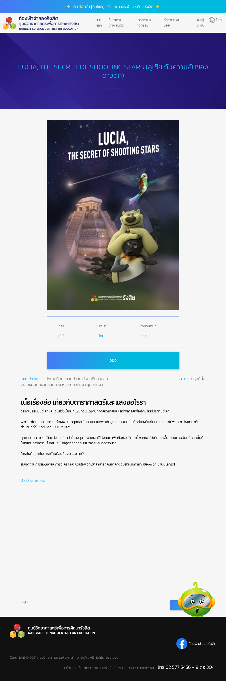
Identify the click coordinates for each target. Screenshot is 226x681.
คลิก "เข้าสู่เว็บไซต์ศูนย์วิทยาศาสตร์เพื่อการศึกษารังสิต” (113, 6)
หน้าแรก (70, 667)
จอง (113, 360)
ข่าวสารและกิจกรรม (144, 22)
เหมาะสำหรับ (29, 379)
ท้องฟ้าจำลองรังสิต (202, 643)
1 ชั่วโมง (63, 335)
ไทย (101, 335)
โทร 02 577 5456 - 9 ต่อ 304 (186, 667)
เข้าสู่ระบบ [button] (200, 22)
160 (143, 335)
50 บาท (183, 379)
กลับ (188, 605)
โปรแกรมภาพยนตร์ (116, 22)
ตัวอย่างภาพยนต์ (33, 480)
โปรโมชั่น (116, 667)
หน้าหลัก (99, 22)
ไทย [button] (219, 20)
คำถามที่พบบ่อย (172, 22)
